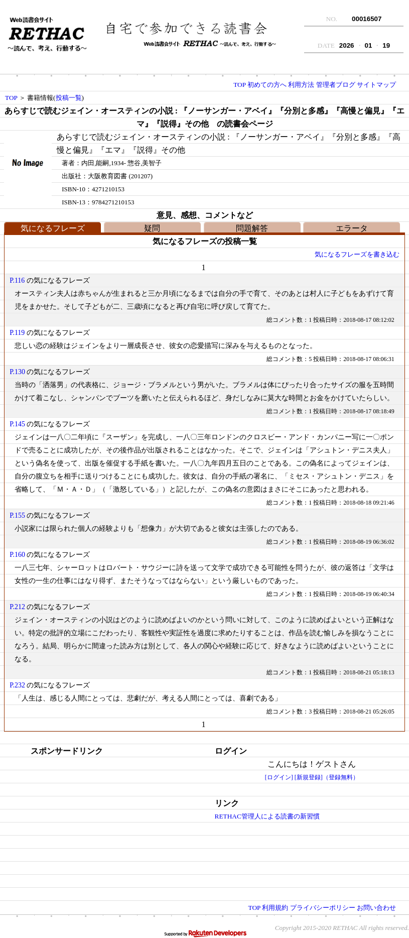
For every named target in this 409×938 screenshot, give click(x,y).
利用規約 (275, 907)
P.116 (17, 280)
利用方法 (301, 84)
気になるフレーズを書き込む (357, 254)
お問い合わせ (376, 907)
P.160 (17, 554)
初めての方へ (267, 84)
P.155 (17, 515)
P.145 (17, 424)
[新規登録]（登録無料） (327, 777)
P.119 (17, 332)
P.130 (17, 372)
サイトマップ (376, 84)
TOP (239, 84)
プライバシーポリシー (322, 907)
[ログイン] (279, 777)
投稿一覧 (69, 97)
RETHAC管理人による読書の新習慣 (267, 816)
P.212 (17, 607)
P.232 (17, 685)
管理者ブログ (335, 84)
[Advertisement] (83, 820)
